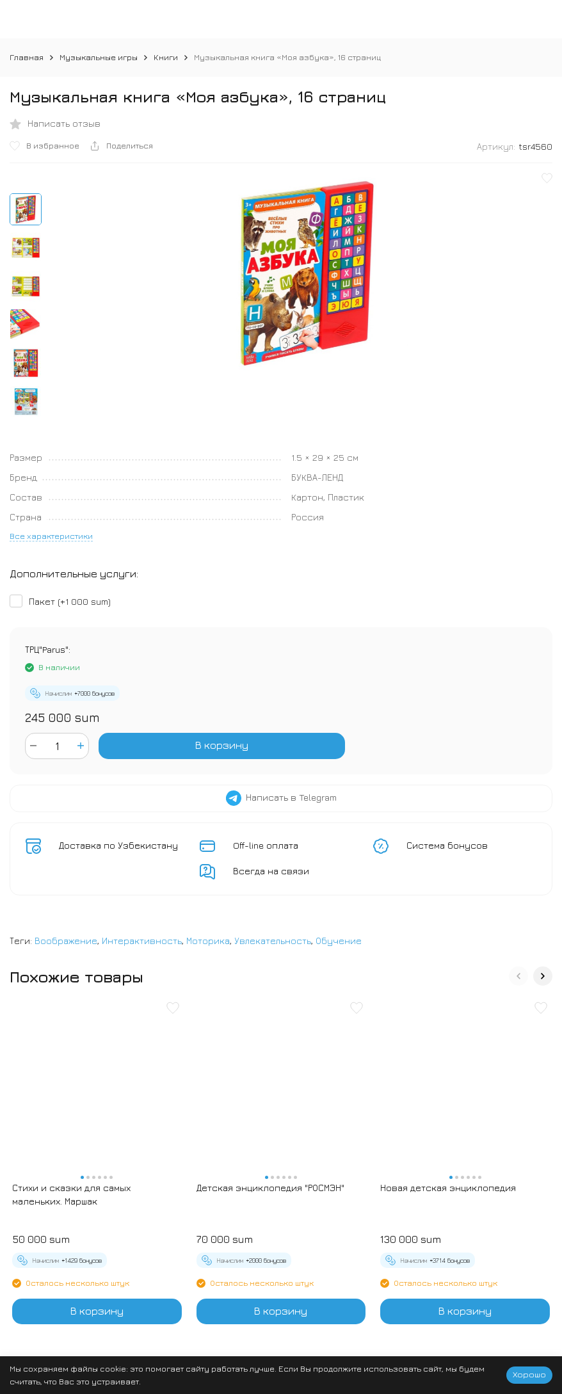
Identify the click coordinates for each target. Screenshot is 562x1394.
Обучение (339, 940)
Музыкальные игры (99, 57)
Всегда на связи (271, 870)
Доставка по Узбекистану (118, 845)
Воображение (66, 940)
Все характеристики (51, 536)
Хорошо (529, 1374)
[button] (518, 976)
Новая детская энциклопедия (448, 1187)
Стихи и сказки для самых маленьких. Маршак (71, 1194)
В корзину (221, 745)
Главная (27, 57)
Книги (166, 57)
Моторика (208, 940)
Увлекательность (272, 940)
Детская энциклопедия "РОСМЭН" (270, 1187)
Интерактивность (142, 940)
